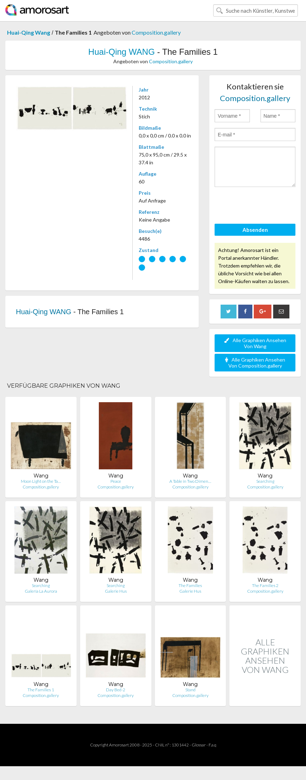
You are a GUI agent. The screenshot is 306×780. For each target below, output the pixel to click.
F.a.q (212, 744)
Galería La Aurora (41, 591)
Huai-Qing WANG (121, 52)
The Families (190, 585)
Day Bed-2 (115, 689)
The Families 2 (265, 585)
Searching (265, 481)
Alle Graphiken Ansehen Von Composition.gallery (255, 363)
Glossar (199, 744)
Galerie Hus (116, 591)
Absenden (255, 230)
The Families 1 (41, 689)
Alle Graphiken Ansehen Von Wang (255, 343)
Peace (115, 481)
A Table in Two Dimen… (190, 481)
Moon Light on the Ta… (41, 481)
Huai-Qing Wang (28, 32)
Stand (190, 689)
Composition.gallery (156, 32)
